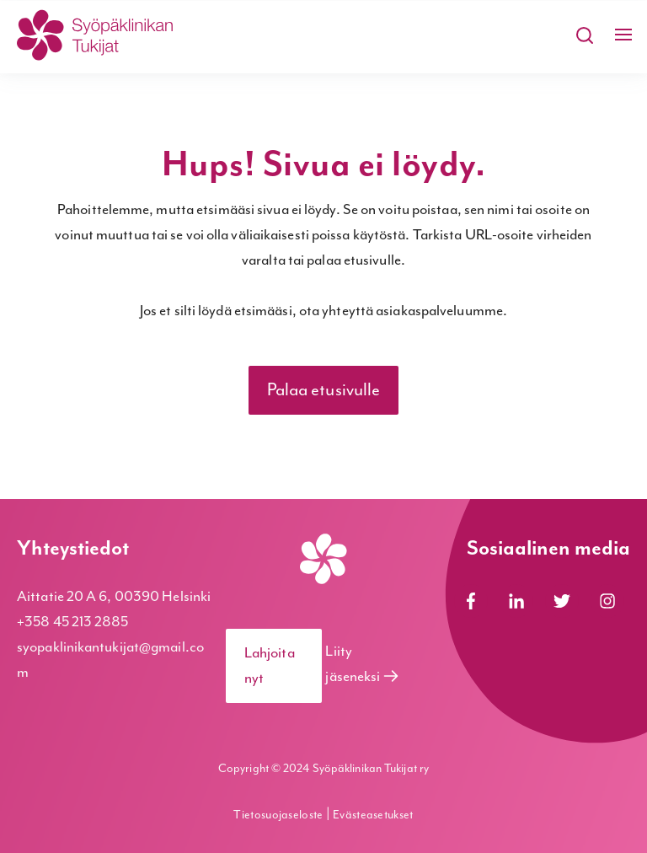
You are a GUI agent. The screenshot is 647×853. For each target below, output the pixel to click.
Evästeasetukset (373, 815)
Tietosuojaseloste (279, 815)
